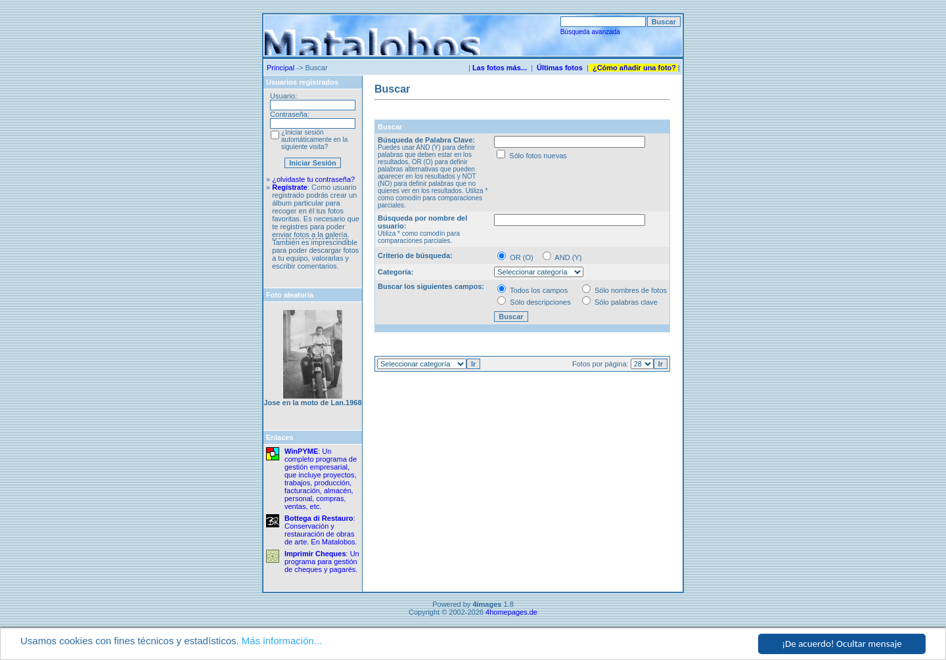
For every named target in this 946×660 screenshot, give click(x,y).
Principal (280, 68)
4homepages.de (511, 612)
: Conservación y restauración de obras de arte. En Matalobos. (320, 530)
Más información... (282, 640)
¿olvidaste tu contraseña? (313, 179)
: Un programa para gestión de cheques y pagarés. (321, 561)
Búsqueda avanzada (590, 31)
